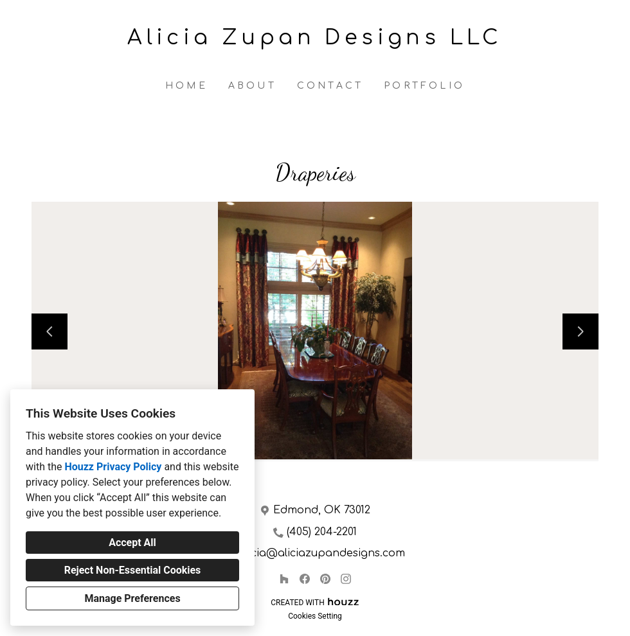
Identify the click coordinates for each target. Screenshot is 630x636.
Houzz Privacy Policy (112, 467)
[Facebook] (304, 578)
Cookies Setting (315, 616)
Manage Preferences (132, 598)
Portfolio (424, 86)
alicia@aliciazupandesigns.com (322, 553)
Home (186, 86)
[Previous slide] (50, 331)
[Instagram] (346, 578)
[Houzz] (284, 578)
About (252, 86)
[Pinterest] (325, 578)
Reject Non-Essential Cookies (132, 570)
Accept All (132, 542)
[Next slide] (580, 331)
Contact (330, 86)
